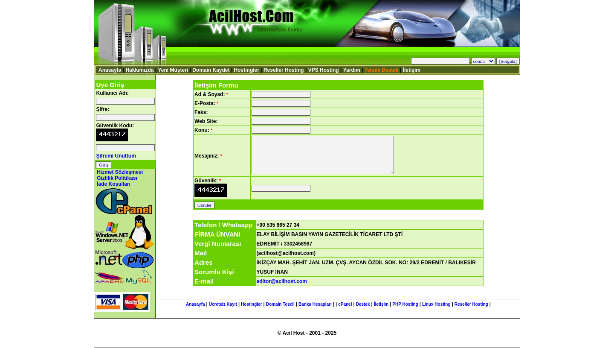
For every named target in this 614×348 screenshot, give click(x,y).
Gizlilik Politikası (117, 178)
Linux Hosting (436, 304)
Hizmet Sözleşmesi (120, 172)
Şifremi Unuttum (116, 156)
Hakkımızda (139, 70)
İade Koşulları (113, 184)
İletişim (411, 70)
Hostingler (246, 70)
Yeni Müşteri (173, 70)
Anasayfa (109, 70)
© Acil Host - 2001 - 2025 (307, 333)
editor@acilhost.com (282, 281)
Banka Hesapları (315, 304)
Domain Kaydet (210, 70)
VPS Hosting (323, 70)
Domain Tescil (280, 304)
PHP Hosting (405, 304)
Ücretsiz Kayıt (223, 304)
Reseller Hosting (284, 70)
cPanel (345, 304)
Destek (363, 304)
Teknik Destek (382, 70)
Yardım (351, 70)
